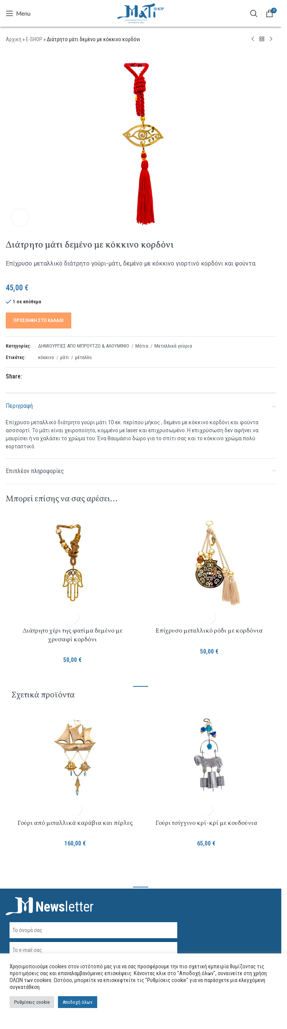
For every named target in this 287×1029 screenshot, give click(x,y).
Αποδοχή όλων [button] (78, 1002)
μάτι (64, 357)
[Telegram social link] (63, 376)
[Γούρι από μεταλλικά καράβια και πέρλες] (75, 758)
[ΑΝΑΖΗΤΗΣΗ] (253, 13)
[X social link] (35, 376)
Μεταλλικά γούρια (173, 345)
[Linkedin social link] (54, 376)
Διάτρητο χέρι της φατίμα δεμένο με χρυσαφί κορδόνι (72, 635)
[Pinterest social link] (45, 376)
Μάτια (141, 345)
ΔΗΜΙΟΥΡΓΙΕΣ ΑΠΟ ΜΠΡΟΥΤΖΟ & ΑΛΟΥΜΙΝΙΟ (83, 345)
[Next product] (271, 39)
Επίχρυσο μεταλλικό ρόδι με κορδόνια (209, 630)
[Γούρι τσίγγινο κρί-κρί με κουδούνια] (206, 758)
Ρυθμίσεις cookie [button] (32, 1002)
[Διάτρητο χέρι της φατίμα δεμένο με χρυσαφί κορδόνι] (72, 564)
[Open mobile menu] (18, 13)
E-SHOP (34, 39)
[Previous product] (252, 39)
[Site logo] (141, 12)
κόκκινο (46, 357)
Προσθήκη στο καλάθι (38, 320)
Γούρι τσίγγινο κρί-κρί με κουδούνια (206, 823)
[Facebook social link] (26, 376)
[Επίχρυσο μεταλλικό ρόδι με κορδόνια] (209, 564)
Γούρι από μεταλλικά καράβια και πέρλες (75, 823)
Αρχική (13, 39)
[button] (72, 616)
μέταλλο (83, 357)
